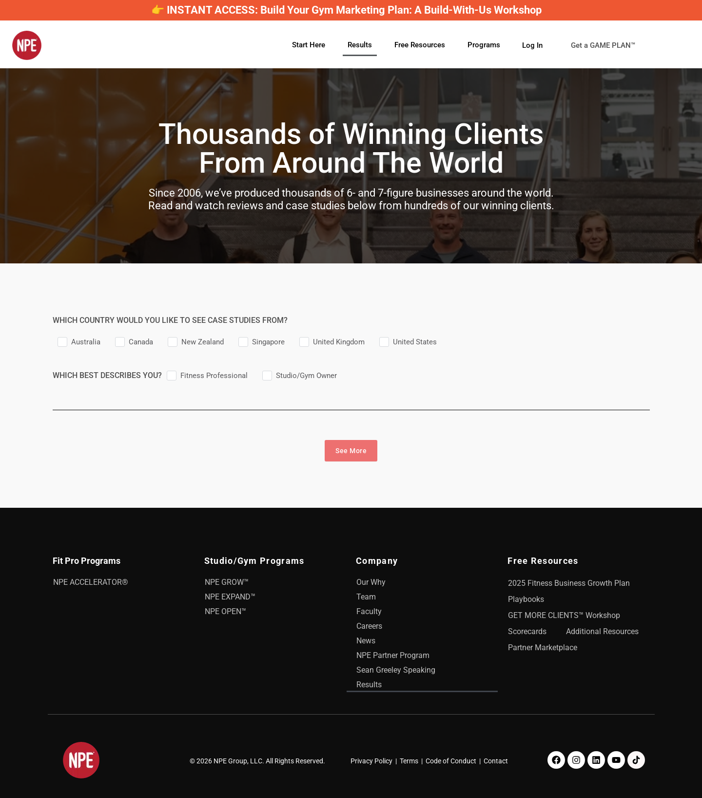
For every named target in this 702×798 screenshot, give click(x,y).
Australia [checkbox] (85, 342)
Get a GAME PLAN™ (610, 45)
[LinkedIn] (596, 760)
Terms (409, 761)
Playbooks (526, 599)
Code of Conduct (451, 761)
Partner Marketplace (542, 647)
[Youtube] (616, 760)
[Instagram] (576, 760)
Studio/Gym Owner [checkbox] (306, 375)
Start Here (308, 44)
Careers (369, 626)
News (365, 640)
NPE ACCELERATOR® (90, 582)
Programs (484, 44)
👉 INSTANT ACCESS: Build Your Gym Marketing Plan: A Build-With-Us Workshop (346, 10)
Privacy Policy (371, 761)
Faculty (369, 611)
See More (351, 451)
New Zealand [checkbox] (202, 342)
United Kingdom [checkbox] (339, 342)
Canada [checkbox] (141, 342)
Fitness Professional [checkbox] (214, 375)
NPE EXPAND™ (230, 596)
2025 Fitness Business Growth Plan (569, 583)
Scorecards (527, 631)
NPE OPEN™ (225, 611)
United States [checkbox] (415, 342)
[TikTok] (636, 760)
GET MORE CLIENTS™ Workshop (564, 615)
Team (366, 596)
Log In (532, 44)
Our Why (371, 582)
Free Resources (419, 44)
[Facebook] (556, 760)
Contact (496, 761)
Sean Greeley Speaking (395, 670)
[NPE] (26, 45)
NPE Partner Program (392, 655)
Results (360, 44)
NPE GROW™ (227, 582)
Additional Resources (602, 631)
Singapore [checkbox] (268, 342)
